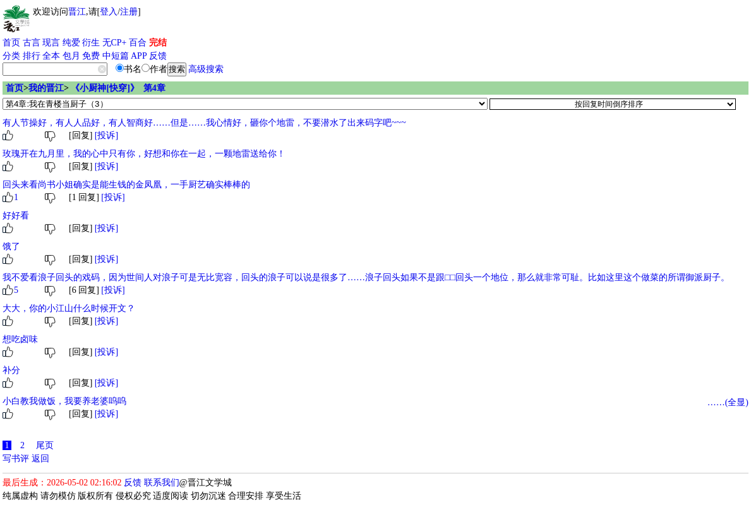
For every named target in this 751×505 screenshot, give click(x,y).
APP (139, 56)
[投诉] (106, 135)
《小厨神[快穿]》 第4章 (118, 88)
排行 (31, 56)
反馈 (158, 56)
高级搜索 (206, 69)
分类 (11, 56)
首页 (11, 42)
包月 (71, 56)
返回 (40, 458)
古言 (31, 42)
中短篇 (115, 56)
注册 (129, 11)
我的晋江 (46, 88)
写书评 (16, 458)
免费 (91, 56)
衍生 (91, 42)
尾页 (45, 445)
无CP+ (114, 42)
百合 (138, 42)
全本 (51, 56)
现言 (51, 42)
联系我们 (161, 482)
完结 (158, 42)
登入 (108, 11)
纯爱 (71, 42)
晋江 (77, 11)
